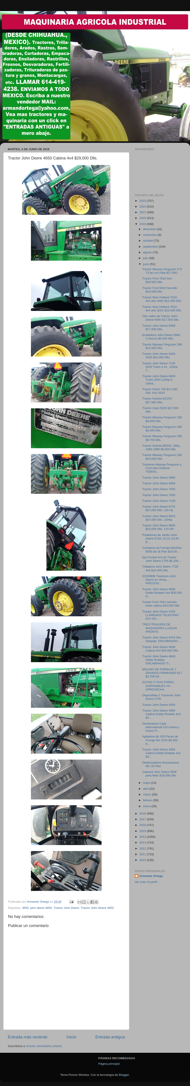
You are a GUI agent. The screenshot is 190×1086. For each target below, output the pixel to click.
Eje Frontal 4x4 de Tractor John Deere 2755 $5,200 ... (162, 559)
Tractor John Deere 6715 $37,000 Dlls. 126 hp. (158, 508)
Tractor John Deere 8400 (158, 483)
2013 (143, 842)
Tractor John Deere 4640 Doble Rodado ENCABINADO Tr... (158, 660)
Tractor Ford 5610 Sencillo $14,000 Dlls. (159, 289)
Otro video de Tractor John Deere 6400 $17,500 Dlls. (160, 317)
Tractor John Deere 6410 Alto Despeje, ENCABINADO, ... (162, 639)
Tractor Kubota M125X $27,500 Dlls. (157, 400)
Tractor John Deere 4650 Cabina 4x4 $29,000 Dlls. (160, 648)
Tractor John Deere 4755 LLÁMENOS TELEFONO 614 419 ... (160, 615)
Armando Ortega (151, 876)
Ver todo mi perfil (146, 882)
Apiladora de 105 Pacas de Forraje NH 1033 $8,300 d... (160, 740)
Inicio (71, 1037)
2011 (143, 854)
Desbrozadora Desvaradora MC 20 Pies (160, 764)
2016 (143, 825)
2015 (143, 831)
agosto (148, 252)
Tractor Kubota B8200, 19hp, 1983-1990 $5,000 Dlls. (161, 447)
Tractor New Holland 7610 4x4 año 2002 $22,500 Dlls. (162, 299)
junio (146, 264)
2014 (143, 836)
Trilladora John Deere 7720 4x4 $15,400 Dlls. (160, 568)
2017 (143, 819)
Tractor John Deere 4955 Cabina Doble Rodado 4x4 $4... (161, 714)
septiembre (151, 246)
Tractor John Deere (66, 908)
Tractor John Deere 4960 (158, 477)
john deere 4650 (41, 908)
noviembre (150, 235)
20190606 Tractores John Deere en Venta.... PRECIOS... (159, 579)
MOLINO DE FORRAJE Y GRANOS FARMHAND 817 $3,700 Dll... (162, 673)
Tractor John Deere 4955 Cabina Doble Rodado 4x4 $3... (161, 753)
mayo (147, 782)
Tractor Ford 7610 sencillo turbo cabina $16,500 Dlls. (161, 603)
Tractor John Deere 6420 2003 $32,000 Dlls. (158, 355)
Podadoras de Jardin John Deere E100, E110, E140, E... (161, 538)
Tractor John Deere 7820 (158, 489)
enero (147, 806)
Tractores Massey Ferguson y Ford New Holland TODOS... (162, 468)
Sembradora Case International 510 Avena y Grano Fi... (160, 727)
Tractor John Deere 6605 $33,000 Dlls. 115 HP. (158, 527)
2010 (143, 860)
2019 (143, 224)
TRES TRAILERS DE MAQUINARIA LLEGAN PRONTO (159, 628)
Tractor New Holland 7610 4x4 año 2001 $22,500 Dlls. (162, 308)
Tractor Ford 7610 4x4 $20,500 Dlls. (157, 280)
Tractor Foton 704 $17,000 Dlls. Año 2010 (159, 391)
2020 (143, 218)
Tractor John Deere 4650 (97, 908)
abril (146, 788)
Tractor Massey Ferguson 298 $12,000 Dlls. (162, 346)
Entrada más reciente (28, 1037)
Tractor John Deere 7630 (158, 495)
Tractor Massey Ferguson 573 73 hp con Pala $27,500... (162, 271)
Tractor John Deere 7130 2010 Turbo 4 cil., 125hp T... (160, 367)
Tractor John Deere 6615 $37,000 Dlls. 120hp (158, 517)
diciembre (150, 229)
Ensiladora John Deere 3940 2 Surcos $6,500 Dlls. (161, 336)
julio (146, 258)
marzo (147, 794)
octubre (148, 240)
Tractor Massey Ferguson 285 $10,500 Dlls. (162, 456)
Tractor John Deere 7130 (158, 500)
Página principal (109, 1063)
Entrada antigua (110, 1037)
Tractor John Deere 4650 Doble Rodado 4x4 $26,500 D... (162, 593)
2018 (143, 813)
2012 (143, 848)
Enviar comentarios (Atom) (44, 1046)
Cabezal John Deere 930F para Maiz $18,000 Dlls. (159, 773)
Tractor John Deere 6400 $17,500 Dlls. (158, 327)
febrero (148, 800)
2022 (143, 206)
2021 (143, 212)
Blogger (124, 1074)
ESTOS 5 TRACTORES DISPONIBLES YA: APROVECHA (158, 686)
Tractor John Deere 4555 (158, 704)
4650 (25, 908)
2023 (143, 200)
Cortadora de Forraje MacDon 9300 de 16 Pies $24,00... (162, 549)
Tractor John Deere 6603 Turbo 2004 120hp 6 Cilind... (158, 379)
